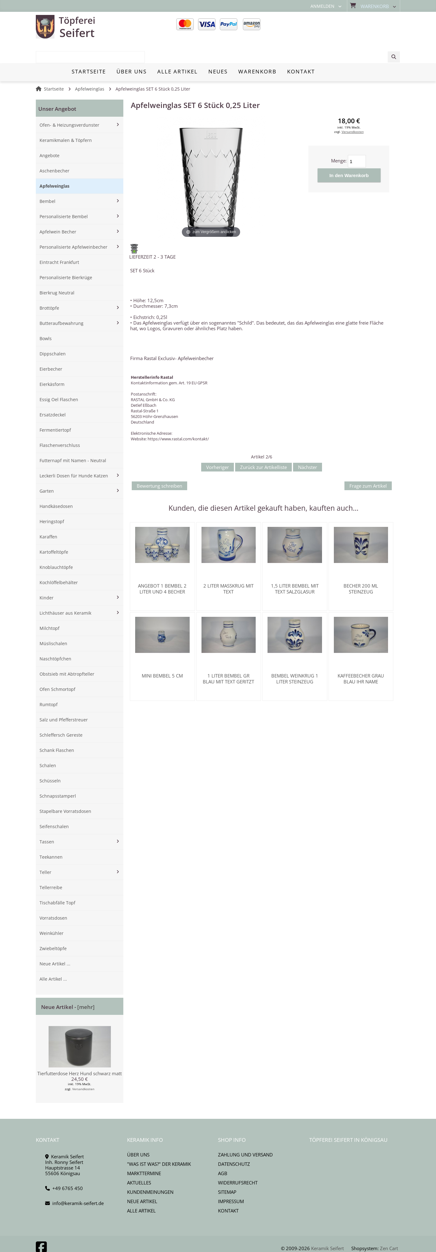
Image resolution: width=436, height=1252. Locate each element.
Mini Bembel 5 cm (162, 654)
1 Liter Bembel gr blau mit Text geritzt (228, 657)
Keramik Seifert (327, 1227)
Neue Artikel (142, 1180)
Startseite (54, 67)
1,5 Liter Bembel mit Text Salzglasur (295, 567)
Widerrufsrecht (238, 1161)
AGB (222, 1152)
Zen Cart (389, 1227)
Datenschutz (234, 1142)
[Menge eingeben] (357, 140)
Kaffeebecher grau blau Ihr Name (361, 657)
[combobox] (353, 27)
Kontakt (228, 1189)
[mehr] (86, 985)
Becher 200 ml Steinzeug (361, 567)
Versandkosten (83, 1067)
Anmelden (322, 6)
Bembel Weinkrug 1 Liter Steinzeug (294, 657)
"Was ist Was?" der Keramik (159, 1142)
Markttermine (144, 1152)
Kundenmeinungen (150, 1170)
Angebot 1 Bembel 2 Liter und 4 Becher (162, 567)
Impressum (231, 1180)
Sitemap (227, 1170)
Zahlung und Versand (245, 1133)
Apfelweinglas (89, 67)
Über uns (138, 1133)
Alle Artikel (141, 1189)
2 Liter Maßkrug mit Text (228, 567)
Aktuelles (139, 1161)
